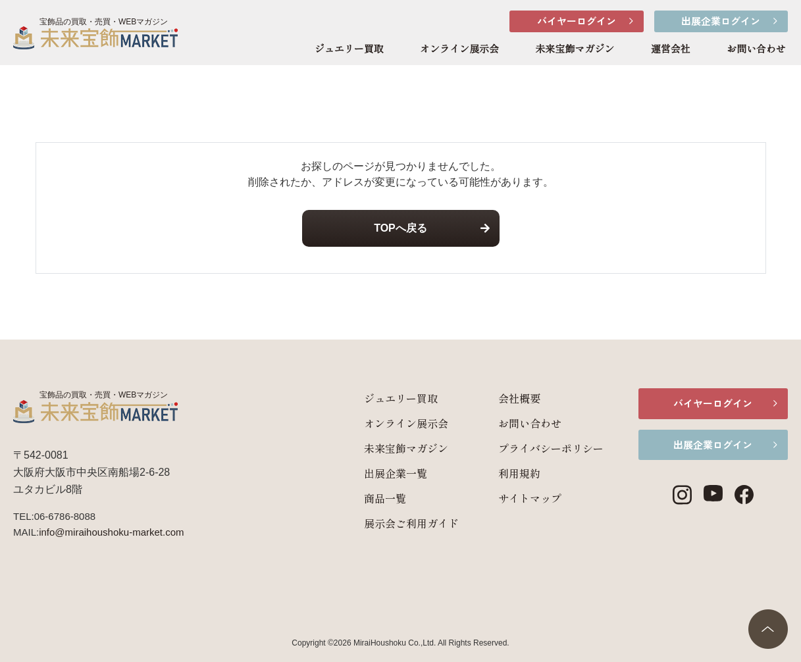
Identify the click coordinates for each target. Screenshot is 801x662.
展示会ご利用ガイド (402, 523)
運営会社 (670, 49)
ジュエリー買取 (349, 49)
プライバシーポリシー (542, 448)
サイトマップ (521, 498)
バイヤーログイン (576, 21)
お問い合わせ (756, 49)
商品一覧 (376, 498)
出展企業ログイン (720, 21)
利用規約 (511, 473)
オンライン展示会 (459, 49)
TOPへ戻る (400, 228)
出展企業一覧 (387, 473)
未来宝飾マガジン (574, 49)
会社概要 (511, 398)
